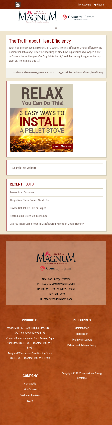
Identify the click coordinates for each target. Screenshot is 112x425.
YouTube (22, 2)
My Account (84, 4)
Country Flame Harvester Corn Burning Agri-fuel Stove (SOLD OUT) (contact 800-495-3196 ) (30, 343)
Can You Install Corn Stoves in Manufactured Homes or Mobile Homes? (47, 223)
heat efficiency (97, 72)
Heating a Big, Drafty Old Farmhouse (29, 215)
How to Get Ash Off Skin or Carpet (28, 208)
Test (56, 257)
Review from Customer (22, 192)
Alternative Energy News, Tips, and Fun (40, 72)
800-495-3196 (48, 289)
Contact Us (30, 383)
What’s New (30, 389)
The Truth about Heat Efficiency (40, 41)
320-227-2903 (67, 289)
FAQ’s (30, 401)
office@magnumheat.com (58, 299)
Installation (82, 333)
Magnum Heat (56, 16)
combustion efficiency (81, 72)
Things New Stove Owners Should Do (29, 200)
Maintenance (82, 328)
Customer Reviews (30, 395)
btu (70, 72)
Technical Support (82, 339)
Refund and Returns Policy (81, 345)
